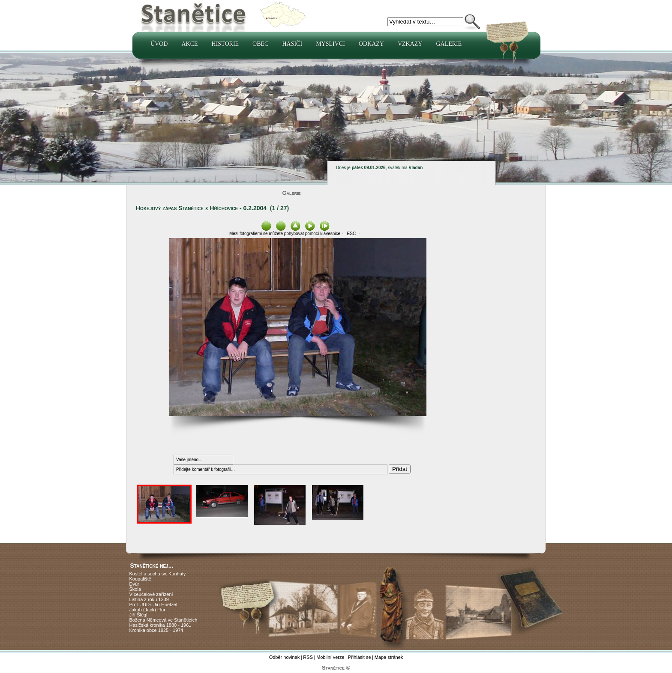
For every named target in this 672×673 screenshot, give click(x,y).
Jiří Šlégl (138, 614)
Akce (189, 44)
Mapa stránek (389, 657)
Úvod (159, 44)
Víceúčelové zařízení (151, 594)
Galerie (449, 44)
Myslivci (330, 44)
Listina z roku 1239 (149, 599)
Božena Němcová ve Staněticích (163, 619)
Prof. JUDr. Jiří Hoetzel (153, 604)
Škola (135, 589)
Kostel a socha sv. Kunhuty (157, 573)
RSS (308, 657)
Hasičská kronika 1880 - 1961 (160, 625)
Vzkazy (410, 44)
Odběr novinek (284, 657)
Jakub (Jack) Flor (147, 609)
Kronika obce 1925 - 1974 (156, 630)
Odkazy (371, 44)
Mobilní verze (330, 657)
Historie (225, 44)
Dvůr (134, 584)
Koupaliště (140, 578)
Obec (260, 44)
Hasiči (292, 44)
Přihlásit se (359, 657)
